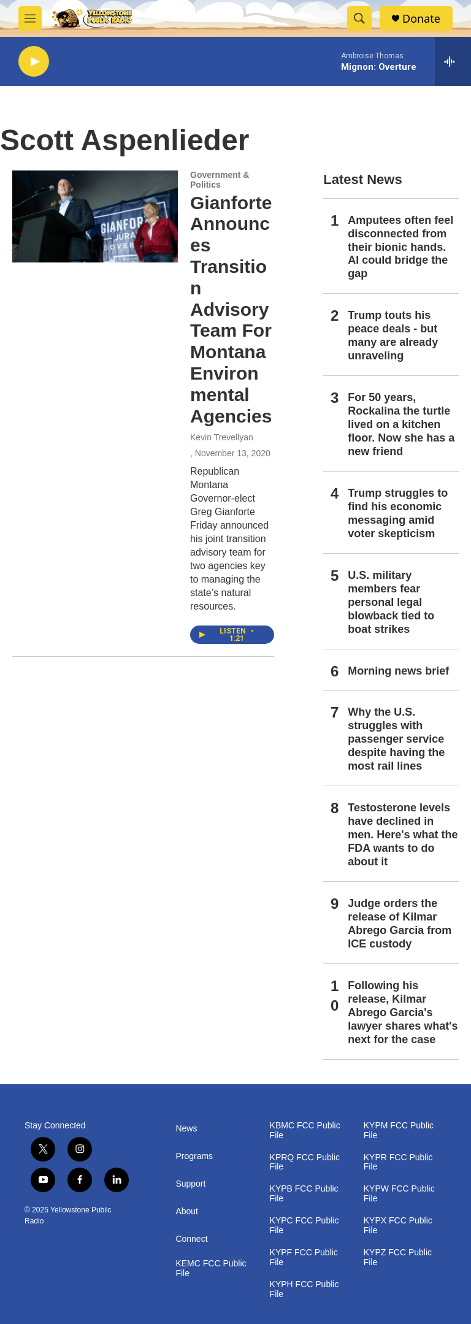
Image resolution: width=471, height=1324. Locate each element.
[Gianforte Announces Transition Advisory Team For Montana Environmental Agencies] (95, 216)
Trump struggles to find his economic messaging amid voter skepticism (398, 513)
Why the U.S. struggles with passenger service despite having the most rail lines (396, 739)
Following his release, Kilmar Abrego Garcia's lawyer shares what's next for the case (403, 1012)
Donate (421, 18)
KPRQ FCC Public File (305, 1162)
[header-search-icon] (359, 18)
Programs (194, 1156)
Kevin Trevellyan (221, 437)
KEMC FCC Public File (210, 1268)
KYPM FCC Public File (399, 1130)
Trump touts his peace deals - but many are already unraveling (393, 335)
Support (190, 1183)
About (186, 1211)
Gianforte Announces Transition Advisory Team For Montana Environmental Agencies (231, 309)
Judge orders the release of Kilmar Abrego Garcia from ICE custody (399, 923)
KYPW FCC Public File (399, 1193)
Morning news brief (398, 671)
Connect (191, 1239)
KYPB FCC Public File (304, 1193)
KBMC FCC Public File (305, 1130)
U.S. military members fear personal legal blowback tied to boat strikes (391, 602)
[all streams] (453, 61)
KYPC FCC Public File (304, 1225)
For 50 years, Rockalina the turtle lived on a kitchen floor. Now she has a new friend (401, 424)
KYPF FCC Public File (304, 1257)
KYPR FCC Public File (398, 1162)
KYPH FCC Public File (304, 1289)
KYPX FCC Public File (398, 1225)
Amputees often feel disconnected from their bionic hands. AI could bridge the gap (400, 247)
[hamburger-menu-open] (30, 18)
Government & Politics (219, 179)
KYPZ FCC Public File (398, 1257)
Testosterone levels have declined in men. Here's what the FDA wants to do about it (403, 835)
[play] (34, 62)
